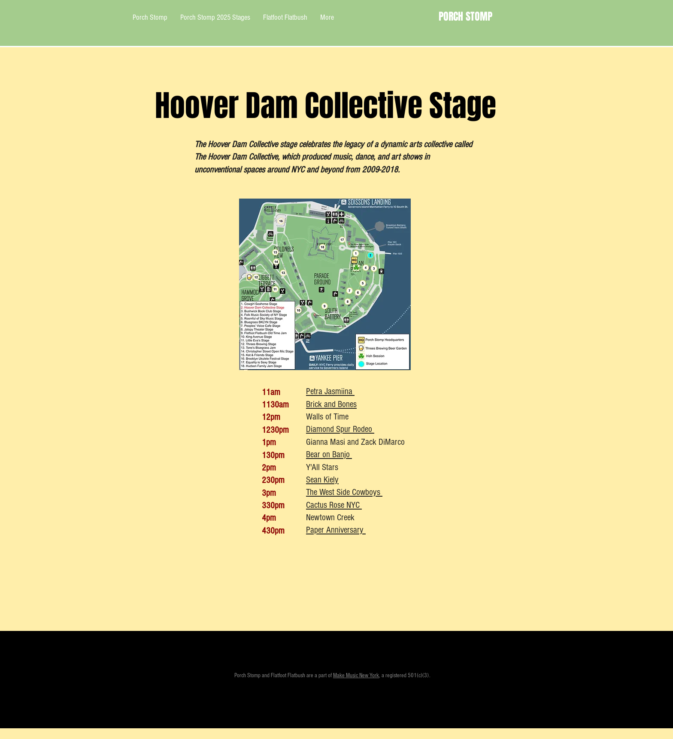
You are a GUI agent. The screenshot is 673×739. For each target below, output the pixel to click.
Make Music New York (356, 675)
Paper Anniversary (336, 530)
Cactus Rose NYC (334, 505)
